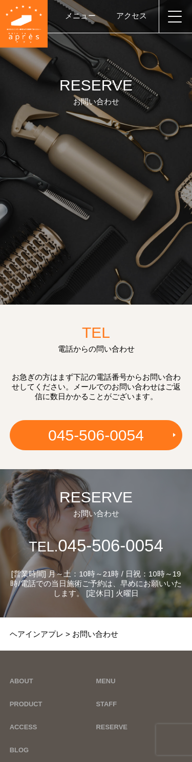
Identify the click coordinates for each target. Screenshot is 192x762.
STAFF (106, 704)
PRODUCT (26, 704)
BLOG (19, 750)
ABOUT (21, 681)
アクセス (131, 15)
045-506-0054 (96, 435)
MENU (106, 681)
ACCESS (23, 727)
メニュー (80, 15)
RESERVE (111, 727)
